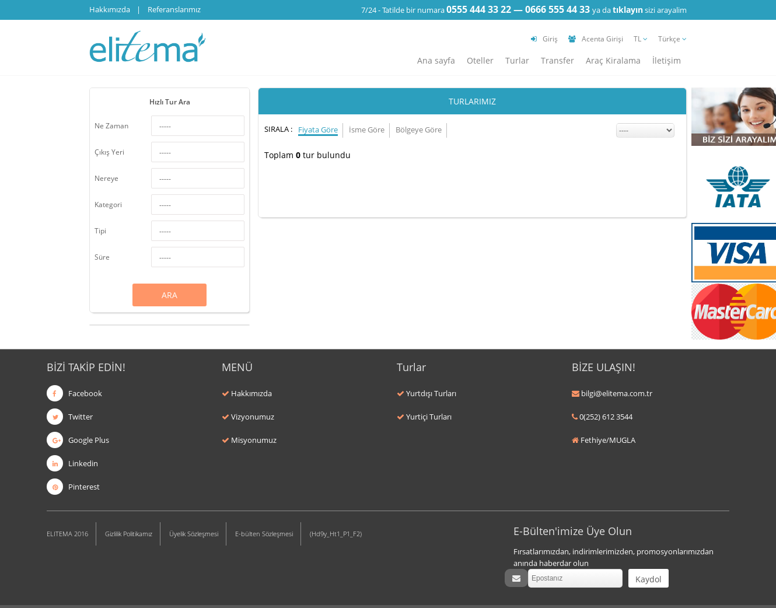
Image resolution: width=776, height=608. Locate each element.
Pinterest (73, 486)
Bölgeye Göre (419, 129)
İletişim (666, 60)
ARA (169, 294)
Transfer (557, 60)
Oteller (480, 60)
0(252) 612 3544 (605, 416)
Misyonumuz (254, 440)
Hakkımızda (109, 9)
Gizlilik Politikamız (128, 533)
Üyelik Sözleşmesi (193, 533)
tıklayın (628, 9)
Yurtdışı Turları (431, 393)
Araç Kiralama (613, 60)
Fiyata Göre (318, 129)
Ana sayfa (436, 60)
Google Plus (78, 440)
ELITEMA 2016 (67, 533)
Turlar (517, 60)
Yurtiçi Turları (429, 416)
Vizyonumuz (252, 416)
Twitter (70, 416)
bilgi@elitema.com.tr (616, 393)
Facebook (74, 393)
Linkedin (72, 463)
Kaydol (648, 579)
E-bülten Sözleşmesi (264, 533)
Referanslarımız (174, 9)
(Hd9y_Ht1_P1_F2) (336, 533)
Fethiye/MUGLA (608, 440)
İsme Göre (366, 129)
